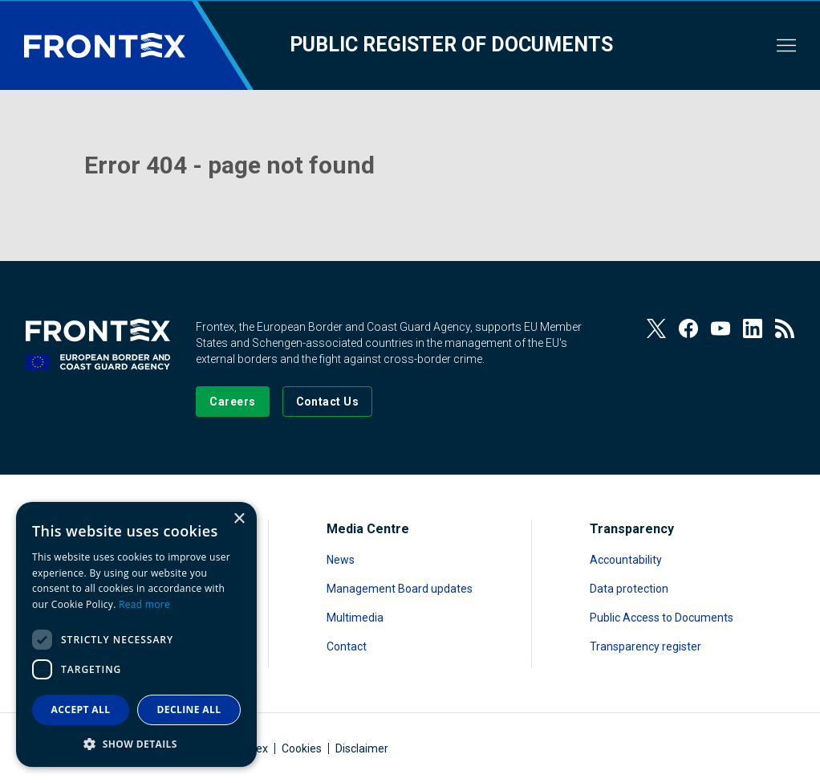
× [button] (239, 519)
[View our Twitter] (656, 328)
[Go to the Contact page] (327, 401)
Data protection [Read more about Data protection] (629, 588)
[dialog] (136, 634)
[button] (136, 743)
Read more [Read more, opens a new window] (144, 604)
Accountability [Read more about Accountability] (626, 559)
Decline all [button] (189, 709)
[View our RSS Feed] (784, 328)
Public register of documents (451, 44)
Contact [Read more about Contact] (347, 646)
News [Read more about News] (341, 559)
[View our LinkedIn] (752, 328)
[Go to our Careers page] (232, 401)
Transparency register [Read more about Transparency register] (645, 646)
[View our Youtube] (720, 328)
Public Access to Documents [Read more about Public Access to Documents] (661, 617)
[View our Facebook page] (688, 328)
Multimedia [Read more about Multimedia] (355, 617)
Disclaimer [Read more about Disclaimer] (361, 748)
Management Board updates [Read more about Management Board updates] (400, 588)
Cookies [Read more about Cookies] (302, 748)
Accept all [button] (81, 709)
